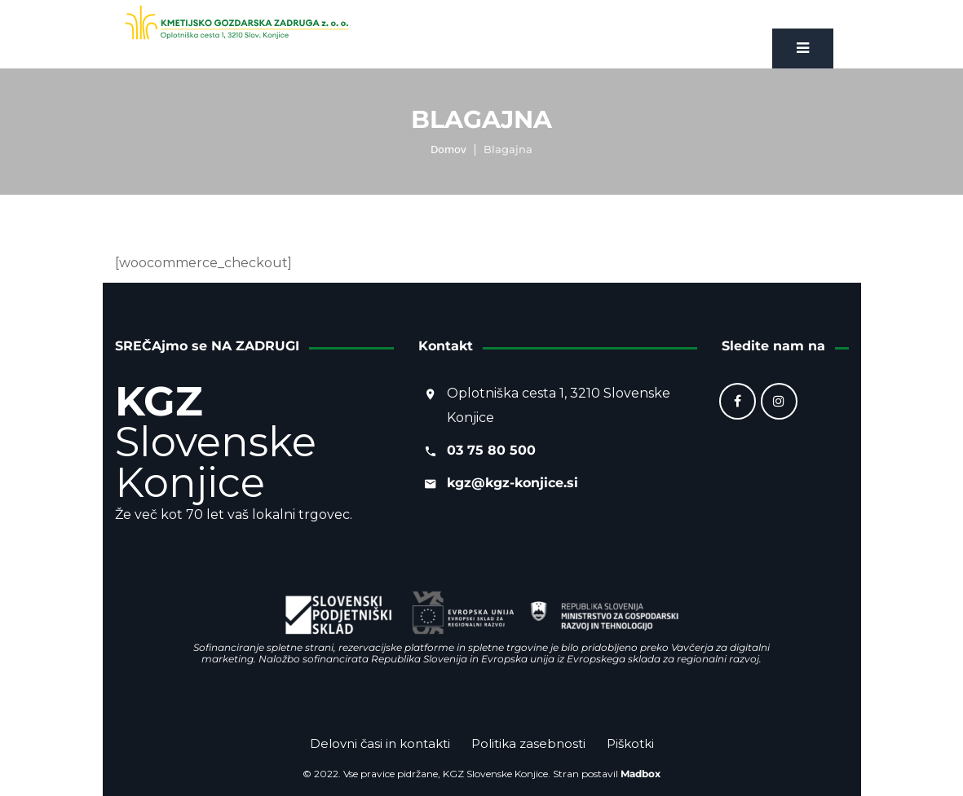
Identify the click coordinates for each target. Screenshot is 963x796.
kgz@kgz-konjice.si (512, 482)
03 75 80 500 (491, 450)
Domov (448, 149)
